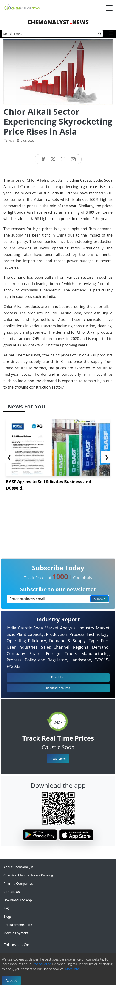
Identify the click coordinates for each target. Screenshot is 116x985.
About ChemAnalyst (18, 867)
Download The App (17, 900)
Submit (99, 599)
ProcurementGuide (17, 924)
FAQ (6, 908)
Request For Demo (58, 688)
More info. (72, 969)
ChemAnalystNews (58, 22)
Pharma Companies (18, 883)
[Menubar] (109, 8)
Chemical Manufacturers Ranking (28, 875)
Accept (11, 980)
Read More (58, 758)
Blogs (7, 916)
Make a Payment (15, 933)
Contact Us (11, 892)
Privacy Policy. (41, 964)
